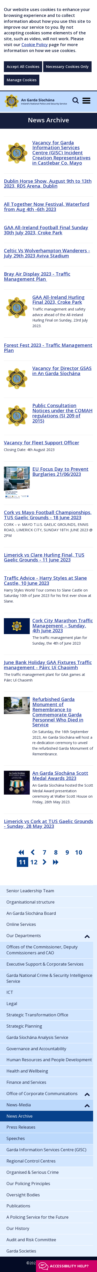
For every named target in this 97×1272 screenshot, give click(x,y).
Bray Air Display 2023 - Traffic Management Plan (37, 276)
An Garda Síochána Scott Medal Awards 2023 (60, 775)
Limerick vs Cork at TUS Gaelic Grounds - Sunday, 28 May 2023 (48, 823)
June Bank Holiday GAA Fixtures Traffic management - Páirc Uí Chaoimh (48, 664)
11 (22, 862)
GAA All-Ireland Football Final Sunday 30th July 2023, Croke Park (46, 230)
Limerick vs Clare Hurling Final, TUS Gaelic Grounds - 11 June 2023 (44, 557)
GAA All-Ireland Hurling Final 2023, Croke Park (58, 299)
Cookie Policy (34, 44)
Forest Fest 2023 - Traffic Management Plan (48, 347)
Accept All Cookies (23, 66)
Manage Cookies (21, 79)
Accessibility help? (69, 1266)
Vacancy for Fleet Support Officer (41, 442)
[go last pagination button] (57, 862)
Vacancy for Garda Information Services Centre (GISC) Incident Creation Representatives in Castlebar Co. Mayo (61, 152)
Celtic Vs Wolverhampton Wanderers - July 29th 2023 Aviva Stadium (47, 253)
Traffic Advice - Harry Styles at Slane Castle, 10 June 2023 (45, 580)
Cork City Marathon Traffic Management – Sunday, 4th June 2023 (62, 625)
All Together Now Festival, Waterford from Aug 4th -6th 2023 (46, 206)
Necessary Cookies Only (67, 66)
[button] (87, 936)
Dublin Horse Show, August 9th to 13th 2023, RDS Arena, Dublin (48, 183)
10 (78, 852)
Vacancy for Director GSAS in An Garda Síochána (62, 370)
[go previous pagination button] (33, 852)
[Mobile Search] (75, 100)
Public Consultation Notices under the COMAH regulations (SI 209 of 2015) (62, 413)
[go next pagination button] (45, 862)
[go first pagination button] (22, 852)
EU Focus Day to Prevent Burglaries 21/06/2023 (60, 471)
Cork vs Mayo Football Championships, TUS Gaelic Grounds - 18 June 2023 (48, 514)
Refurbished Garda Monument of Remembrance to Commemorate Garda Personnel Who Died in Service (57, 712)
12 (34, 862)
